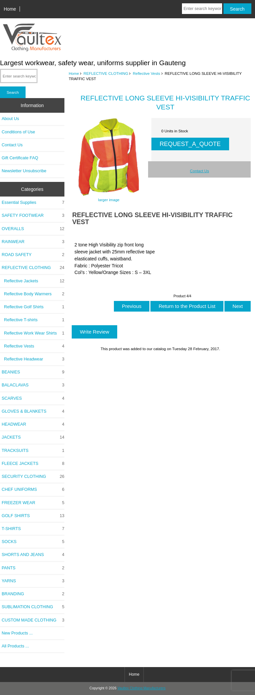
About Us (10, 118)
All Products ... (15, 645)
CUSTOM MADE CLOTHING (33, 620)
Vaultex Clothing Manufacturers (142, 688)
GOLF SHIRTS (33, 515)
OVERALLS (33, 228)
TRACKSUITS (33, 450)
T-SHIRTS (33, 528)
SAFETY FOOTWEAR (33, 215)
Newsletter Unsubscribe (24, 170)
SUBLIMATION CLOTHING (33, 607)
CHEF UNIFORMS (33, 489)
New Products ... (17, 632)
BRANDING (33, 594)
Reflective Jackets (33, 281)
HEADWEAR (33, 424)
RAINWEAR (33, 241)
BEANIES (33, 372)
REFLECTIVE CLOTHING (106, 73)
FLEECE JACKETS (33, 463)
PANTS (33, 568)
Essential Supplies (33, 202)
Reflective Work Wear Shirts (33, 333)
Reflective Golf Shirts (33, 307)
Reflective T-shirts (33, 320)
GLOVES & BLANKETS (33, 411)
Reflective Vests (146, 73)
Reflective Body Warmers (33, 294)
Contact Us (12, 144)
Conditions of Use (18, 131)
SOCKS (33, 541)
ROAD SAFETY (33, 254)
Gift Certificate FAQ (20, 157)
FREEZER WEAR (33, 502)
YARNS (33, 581)
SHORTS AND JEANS (33, 554)
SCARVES (33, 398)
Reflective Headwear (33, 359)
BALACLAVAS (33, 385)
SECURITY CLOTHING (33, 476)
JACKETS (33, 437)
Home (10, 9)
